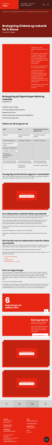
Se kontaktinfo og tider (9, 431)
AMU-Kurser (24, 4)
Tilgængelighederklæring (9, 441)
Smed (6, 258)
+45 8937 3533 (7, 427)
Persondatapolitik (7, 435)
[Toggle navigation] (48, 4)
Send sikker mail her (32, 423)
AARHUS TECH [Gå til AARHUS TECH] (6, 11)
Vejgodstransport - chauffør (12, 261)
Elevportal (32, 4)
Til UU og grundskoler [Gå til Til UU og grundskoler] (15, 11)
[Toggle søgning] (44, 4)
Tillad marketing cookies (27, 196)
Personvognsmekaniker (11, 256)
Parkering (5, 436)
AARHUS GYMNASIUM (26, 5)
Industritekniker (9, 260)
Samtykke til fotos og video (10, 438)
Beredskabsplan (7, 440)
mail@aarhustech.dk (32, 421)
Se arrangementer (40, 335)
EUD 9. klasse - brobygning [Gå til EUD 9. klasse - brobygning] (26, 11)
